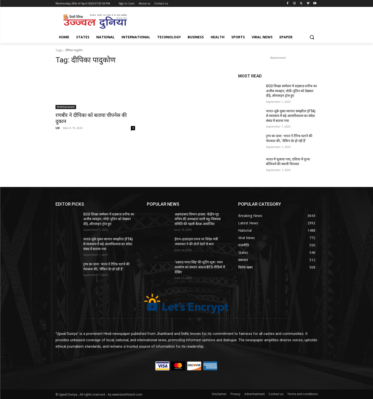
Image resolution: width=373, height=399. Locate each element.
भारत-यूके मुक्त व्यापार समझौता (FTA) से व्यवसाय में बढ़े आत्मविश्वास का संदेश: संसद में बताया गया (291, 116)
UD (57, 128)
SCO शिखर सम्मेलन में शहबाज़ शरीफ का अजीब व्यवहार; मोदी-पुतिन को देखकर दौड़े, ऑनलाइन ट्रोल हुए (291, 91)
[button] (312, 37)
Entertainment (66, 107)
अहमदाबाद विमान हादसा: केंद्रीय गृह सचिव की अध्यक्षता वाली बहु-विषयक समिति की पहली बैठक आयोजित (198, 219)
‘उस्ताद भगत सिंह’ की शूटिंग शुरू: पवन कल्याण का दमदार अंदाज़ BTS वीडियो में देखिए (200, 267)
